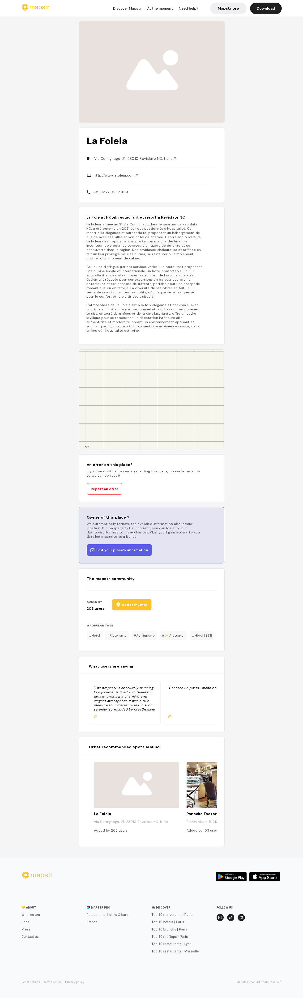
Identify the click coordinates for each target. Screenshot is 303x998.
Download (266, 8)
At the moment (160, 8)
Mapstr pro (228, 8)
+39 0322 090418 (110, 192)
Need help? (188, 8)
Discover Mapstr (127, 8)
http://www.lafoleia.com (116, 175)
